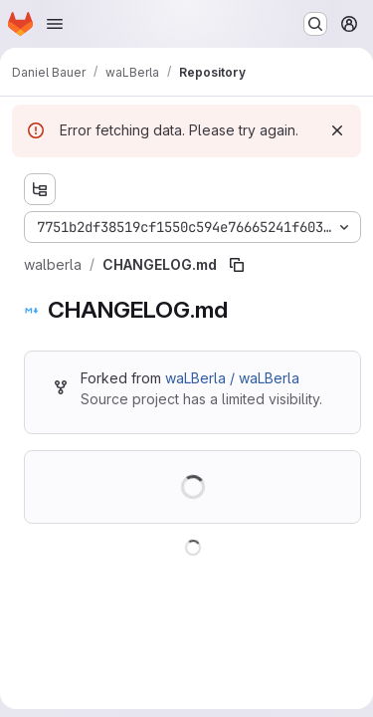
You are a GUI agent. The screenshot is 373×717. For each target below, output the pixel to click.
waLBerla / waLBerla (232, 377)
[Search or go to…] (315, 24)
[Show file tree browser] (40, 189)
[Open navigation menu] (55, 24)
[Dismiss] (337, 130)
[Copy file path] (237, 265)
